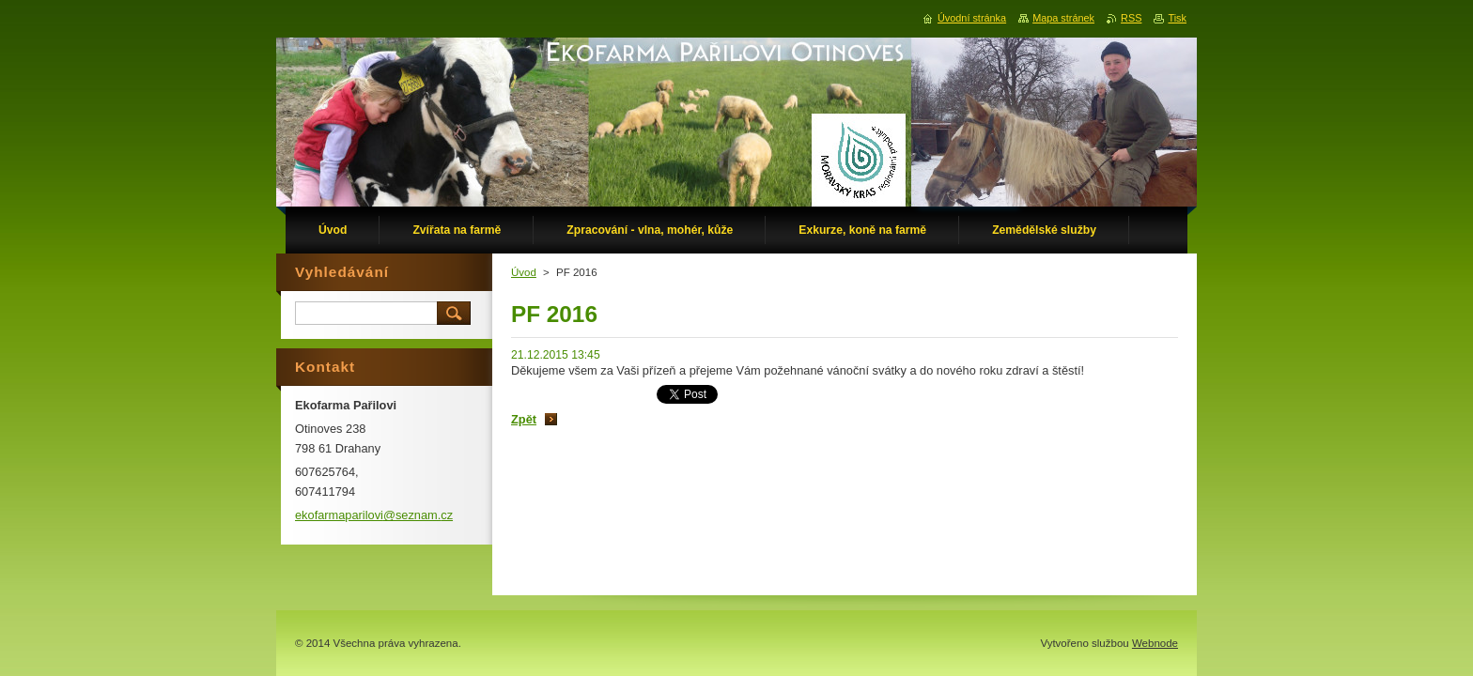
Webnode (1155, 643)
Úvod (523, 272)
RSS (1131, 17)
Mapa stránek (1063, 17)
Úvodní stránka (972, 17)
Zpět (523, 419)
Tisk (1177, 17)
